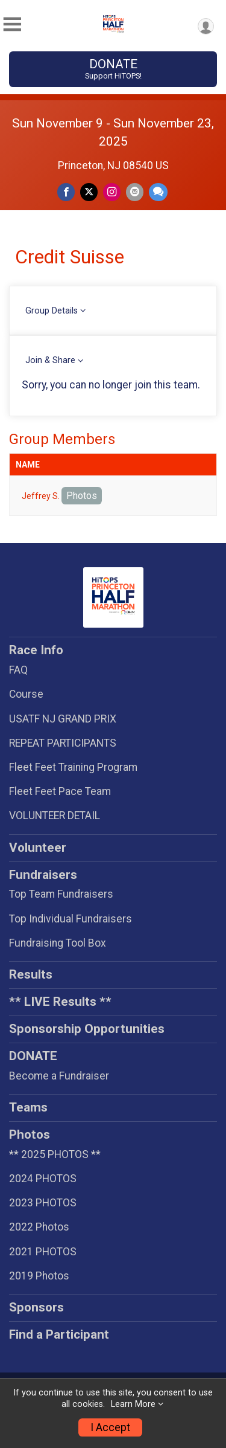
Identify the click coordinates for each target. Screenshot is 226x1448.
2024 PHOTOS (43, 1179)
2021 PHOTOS (43, 1252)
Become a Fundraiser (59, 1076)
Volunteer (37, 847)
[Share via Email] (134, 192)
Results (30, 974)
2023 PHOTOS (43, 1203)
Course (26, 694)
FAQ (18, 670)
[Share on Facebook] (66, 192)
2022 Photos (39, 1227)
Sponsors (36, 1307)
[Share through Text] (158, 192)
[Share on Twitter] (89, 192)
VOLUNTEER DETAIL (54, 815)
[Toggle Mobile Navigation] (12, 24)
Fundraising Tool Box (57, 943)
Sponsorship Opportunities (87, 1029)
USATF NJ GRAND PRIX (62, 719)
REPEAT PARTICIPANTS (62, 743)
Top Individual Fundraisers (70, 919)
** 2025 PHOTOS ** (55, 1154)
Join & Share (50, 360)
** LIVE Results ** (60, 1001)
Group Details (51, 311)
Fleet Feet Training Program (73, 767)
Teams (28, 1107)
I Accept (110, 1427)
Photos (81, 495)
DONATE (113, 69)
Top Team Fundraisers (61, 894)
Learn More (133, 1404)
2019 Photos (39, 1276)
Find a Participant (59, 1334)
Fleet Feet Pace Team (60, 791)
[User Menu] (206, 26)
